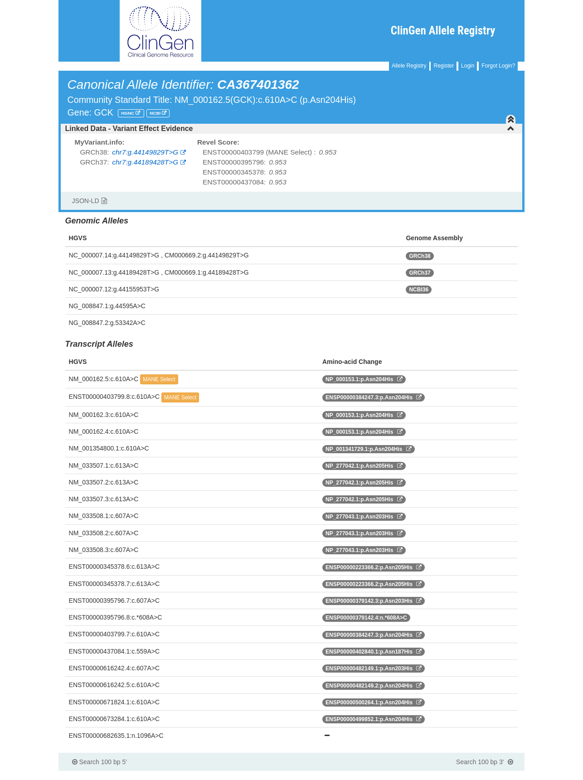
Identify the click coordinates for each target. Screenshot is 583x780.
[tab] (292, 129)
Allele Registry (409, 66)
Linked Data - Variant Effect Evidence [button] (290, 128)
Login (467, 66)
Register (443, 66)
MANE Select (159, 379)
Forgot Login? (498, 66)
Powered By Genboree (480, 775)
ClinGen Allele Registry (443, 30)
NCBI (156, 113)
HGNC (128, 113)
